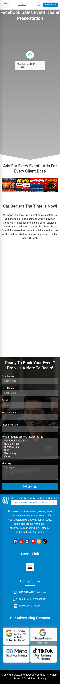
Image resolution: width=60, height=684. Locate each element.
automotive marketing (15, 226)
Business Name (10, 412)
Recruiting (29, 453)
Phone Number (10, 424)
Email (5, 400)
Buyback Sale (29, 447)
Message (7, 463)
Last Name (8, 388)
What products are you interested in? (22, 437)
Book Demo (50, 5)
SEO (29, 450)
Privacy (42, 678)
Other (29, 456)
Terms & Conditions (25, 678)
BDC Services (29, 443)
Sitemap (52, 674)
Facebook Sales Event (29, 440)
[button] (5, 5)
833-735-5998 (30, 238)
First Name (8, 376)
